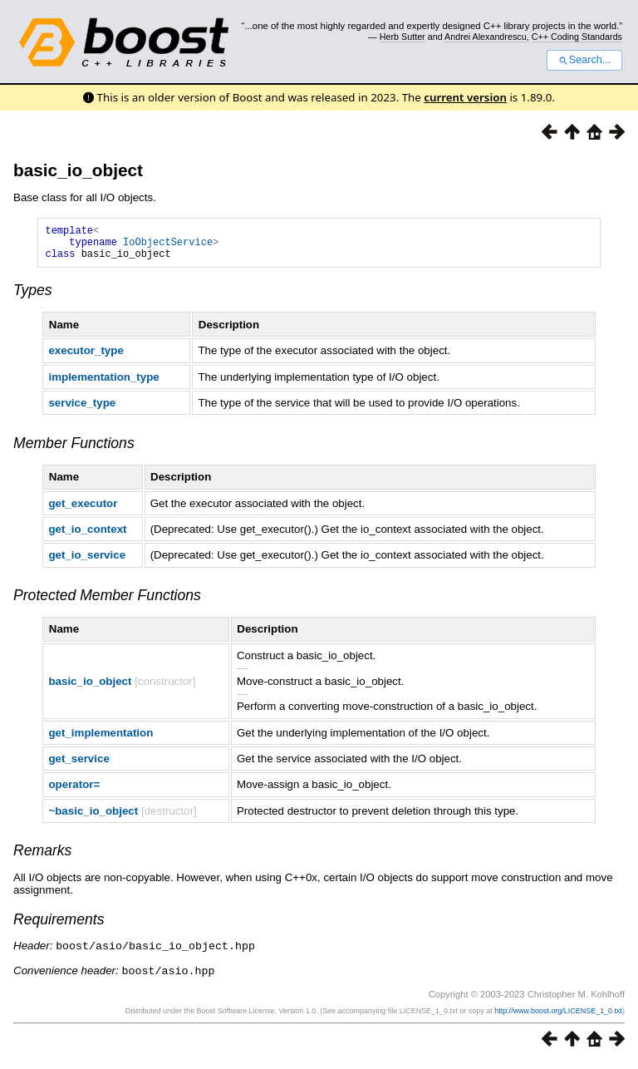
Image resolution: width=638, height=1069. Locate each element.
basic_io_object (78, 170)
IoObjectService (168, 246)
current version (465, 97)
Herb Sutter (402, 37)
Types (32, 297)
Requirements (59, 927)
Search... (584, 60)
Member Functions (74, 450)
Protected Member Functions (107, 602)
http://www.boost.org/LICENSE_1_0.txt (558, 1016)
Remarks (42, 858)
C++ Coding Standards (577, 37)
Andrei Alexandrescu (485, 37)
